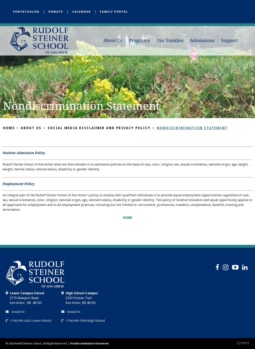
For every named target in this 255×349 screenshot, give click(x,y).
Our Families (170, 40)
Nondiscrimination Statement (192, 128)
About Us (112, 40)
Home (9, 128)
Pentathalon (26, 11)
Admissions (202, 40)
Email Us (15, 312)
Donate (56, 11)
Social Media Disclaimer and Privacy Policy (99, 128)
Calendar (81, 11)
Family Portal (114, 11)
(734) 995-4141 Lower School (28, 320)
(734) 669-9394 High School (83, 320)
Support (229, 40)
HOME (127, 218)
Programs (139, 40)
